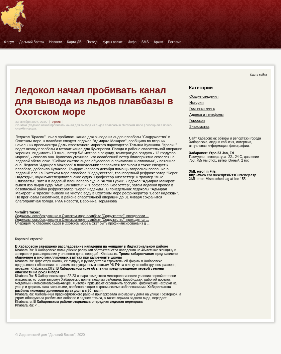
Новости (55, 42)
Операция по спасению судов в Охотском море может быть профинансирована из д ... (82, 223)
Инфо (131, 42)
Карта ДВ (74, 42)
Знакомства (199, 126)
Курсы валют (113, 42)
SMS (145, 42)
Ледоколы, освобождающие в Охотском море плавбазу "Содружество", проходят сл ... (82, 220)
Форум (9, 42)
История (196, 102)
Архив (158, 42)
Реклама (174, 42)
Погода (92, 42)
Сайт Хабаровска (202, 138)
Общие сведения (203, 96)
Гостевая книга (202, 108)
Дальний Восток (31, 42)
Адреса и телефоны (206, 114)
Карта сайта (258, 74)
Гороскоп (197, 120)
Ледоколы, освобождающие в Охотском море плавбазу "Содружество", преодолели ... (82, 216)
